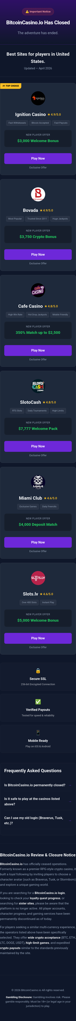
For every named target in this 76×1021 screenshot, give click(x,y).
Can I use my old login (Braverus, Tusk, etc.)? (33, 820)
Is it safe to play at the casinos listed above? (32, 801)
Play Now (38, 158)
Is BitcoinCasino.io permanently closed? (34, 785)
